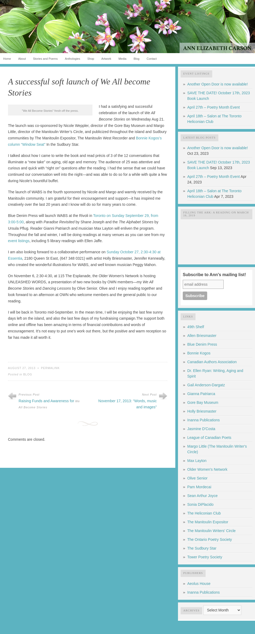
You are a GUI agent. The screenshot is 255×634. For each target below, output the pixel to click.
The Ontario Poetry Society (209, 539)
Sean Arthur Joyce (202, 496)
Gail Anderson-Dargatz (206, 385)
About (22, 58)
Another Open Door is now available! (217, 84)
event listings (18, 241)
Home (7, 58)
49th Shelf (195, 327)
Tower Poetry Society (204, 557)
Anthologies (72, 58)
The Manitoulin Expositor (207, 522)
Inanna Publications (203, 420)
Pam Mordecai (199, 487)
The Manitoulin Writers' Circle (211, 531)
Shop (90, 58)
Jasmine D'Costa (201, 429)
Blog (136, 58)
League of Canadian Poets (209, 437)
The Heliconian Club (204, 513)
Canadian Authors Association (212, 362)
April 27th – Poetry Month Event (213, 107)
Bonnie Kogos (198, 353)
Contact (152, 58)
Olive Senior (197, 478)
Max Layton (196, 461)
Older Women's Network (207, 469)
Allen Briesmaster (201, 335)
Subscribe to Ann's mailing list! (214, 274)
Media (122, 58)
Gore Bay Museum (202, 402)
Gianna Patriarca (201, 394)
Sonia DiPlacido (200, 504)
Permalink (50, 368)
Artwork (106, 58)
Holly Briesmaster (201, 411)
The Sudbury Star (201, 548)
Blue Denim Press (202, 344)
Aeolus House (198, 583)
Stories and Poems (45, 58)
